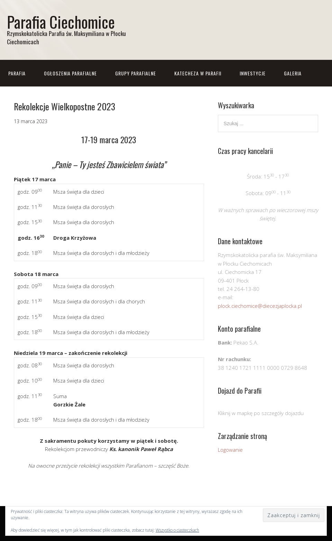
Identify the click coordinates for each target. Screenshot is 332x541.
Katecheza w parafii (197, 73)
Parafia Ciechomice (61, 21)
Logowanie (230, 449)
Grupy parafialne (135, 73)
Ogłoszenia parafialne (70, 73)
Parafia (17, 73)
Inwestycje (253, 73)
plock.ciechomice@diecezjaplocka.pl (260, 305)
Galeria (293, 73)
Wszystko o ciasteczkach (177, 530)
